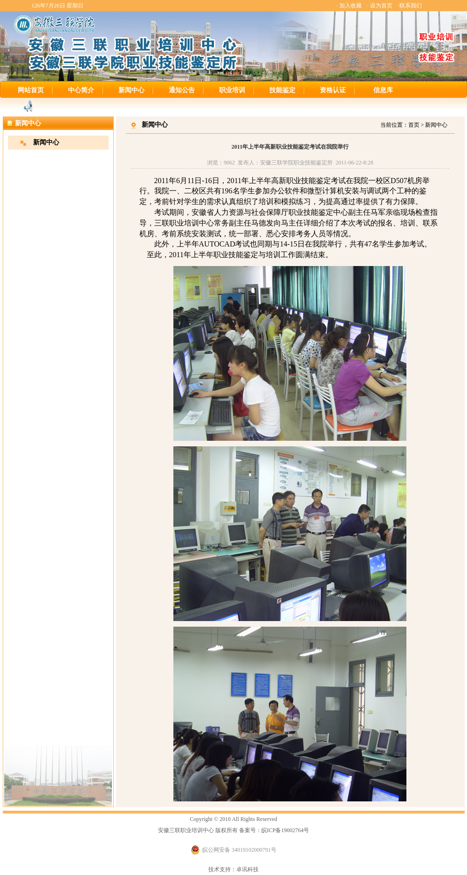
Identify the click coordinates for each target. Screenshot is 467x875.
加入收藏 (350, 5)
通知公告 (182, 90)
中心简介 (81, 90)
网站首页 (31, 90)
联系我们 (410, 5)
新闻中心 (131, 90)
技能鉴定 (282, 90)
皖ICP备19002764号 (285, 830)
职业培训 (232, 90)
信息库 (383, 90)
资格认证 (333, 90)
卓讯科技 (247, 869)
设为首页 (381, 5)
